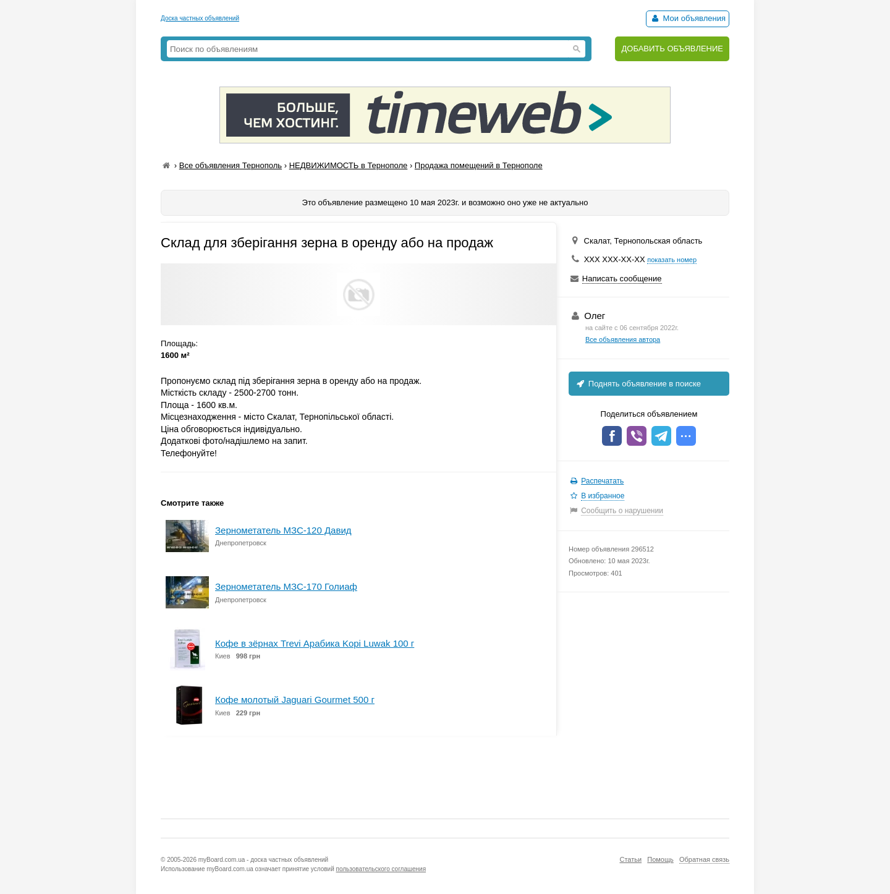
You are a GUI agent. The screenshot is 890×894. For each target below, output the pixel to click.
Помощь (660, 859)
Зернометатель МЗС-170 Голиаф (286, 586)
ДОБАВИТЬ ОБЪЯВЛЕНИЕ (672, 48)
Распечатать (602, 481)
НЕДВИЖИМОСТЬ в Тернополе (348, 165)
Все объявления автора (622, 339)
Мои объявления (688, 18)
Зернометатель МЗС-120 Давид (283, 530)
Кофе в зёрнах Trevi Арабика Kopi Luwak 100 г (314, 643)
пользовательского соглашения (381, 869)
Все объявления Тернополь (230, 165)
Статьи (630, 859)
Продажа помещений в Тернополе (479, 165)
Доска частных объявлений (200, 18)
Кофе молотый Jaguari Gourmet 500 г (295, 699)
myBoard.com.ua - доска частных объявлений (263, 859)
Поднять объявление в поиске (638, 383)
